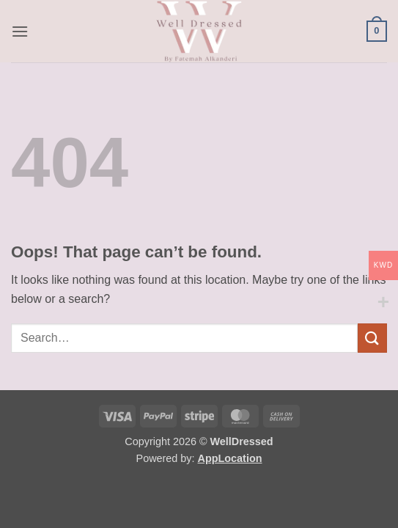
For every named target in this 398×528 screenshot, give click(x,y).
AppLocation (230, 458)
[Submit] (372, 337)
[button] (20, 31)
